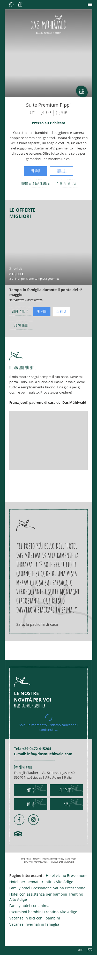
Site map (71, 858)
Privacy (36, 858)
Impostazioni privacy (53, 858)
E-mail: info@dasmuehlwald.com (43, 753)
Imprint (25, 858)
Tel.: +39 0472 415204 (32, 748)
